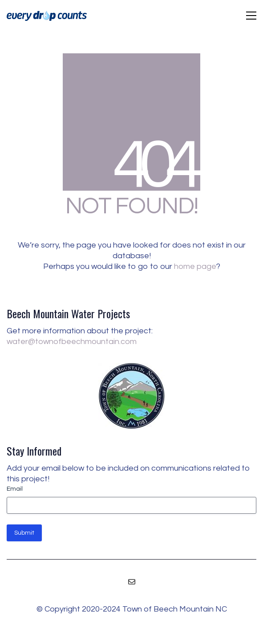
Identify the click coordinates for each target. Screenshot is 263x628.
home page (195, 266)
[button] (251, 15)
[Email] (132, 582)
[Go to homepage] (47, 16)
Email (15, 489)
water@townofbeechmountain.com (72, 341)
